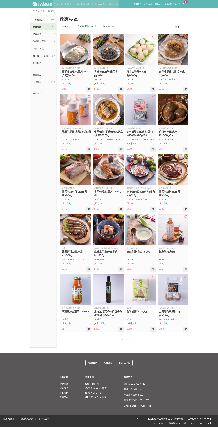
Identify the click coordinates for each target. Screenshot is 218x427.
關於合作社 (100, 4)
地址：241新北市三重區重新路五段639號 (169, 423)
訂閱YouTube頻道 (95, 397)
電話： (127, 384)
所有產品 (41, 11)
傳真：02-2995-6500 (200, 423)
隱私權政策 (9, 418)
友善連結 (64, 397)
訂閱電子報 (92, 384)
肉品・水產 (38, 48)
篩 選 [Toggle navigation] (178, 27)
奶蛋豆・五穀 (39, 41)
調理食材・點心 (40, 55)
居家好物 (37, 63)
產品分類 (58, 4)
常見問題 (64, 384)
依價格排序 (110, 26)
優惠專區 (51, 11)
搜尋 (177, 4)
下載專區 (64, 392)
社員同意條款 (26, 418)
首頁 (33, 11)
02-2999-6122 (134, 384)
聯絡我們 (64, 388)
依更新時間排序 (86, 26)
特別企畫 (80, 4)
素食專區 (37, 82)
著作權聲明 (43, 418)
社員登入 (137, 4)
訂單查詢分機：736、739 (136, 400)
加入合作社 (148, 4)
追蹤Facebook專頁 (96, 388)
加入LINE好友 (93, 392)
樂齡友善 (37, 93)
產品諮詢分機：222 (133, 394)
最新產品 (37, 74)
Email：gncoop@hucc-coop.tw (139, 405)
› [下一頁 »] (134, 339)
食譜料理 (69, 4)
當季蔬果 (37, 34)
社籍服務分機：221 (133, 389)
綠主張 (89, 4)
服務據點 (158, 4)
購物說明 (168, 4)
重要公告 (112, 4)
